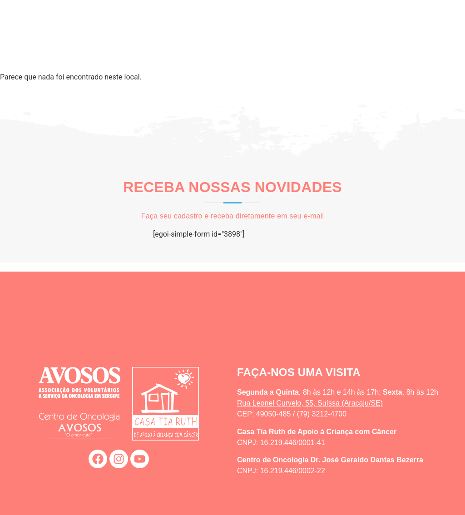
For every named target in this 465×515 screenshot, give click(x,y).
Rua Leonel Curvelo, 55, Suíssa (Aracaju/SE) (310, 403)
